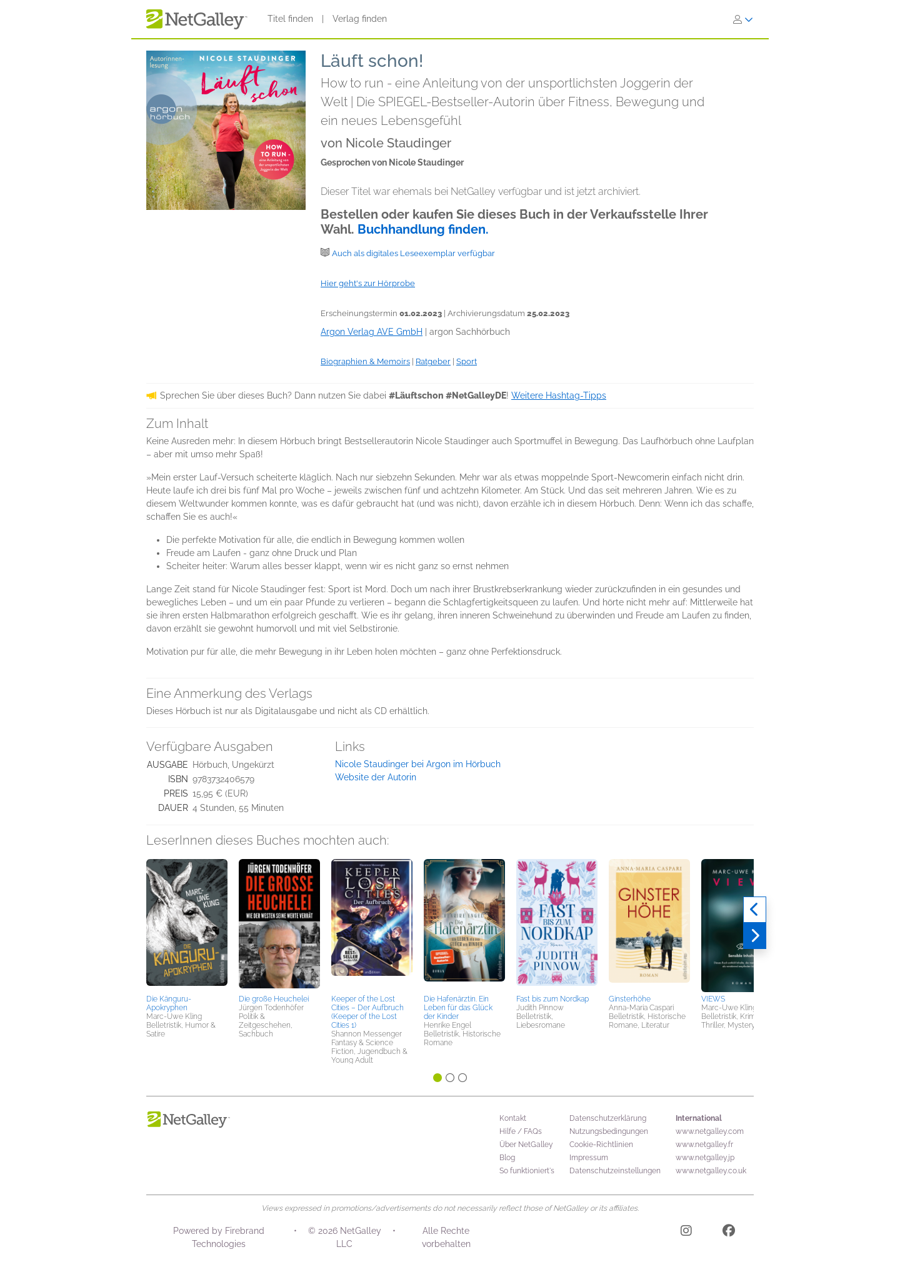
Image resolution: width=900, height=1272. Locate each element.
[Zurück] (754, 910)
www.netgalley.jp (705, 1157)
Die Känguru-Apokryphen (168, 1003)
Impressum (588, 1157)
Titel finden (290, 19)
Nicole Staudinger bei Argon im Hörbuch (418, 764)
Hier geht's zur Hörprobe (368, 283)
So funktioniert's (526, 1170)
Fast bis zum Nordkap (552, 999)
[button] (187, 924)
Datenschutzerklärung (607, 1118)
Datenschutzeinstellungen (615, 1170)
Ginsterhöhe (630, 999)
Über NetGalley (526, 1144)
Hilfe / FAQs (520, 1131)
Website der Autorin (375, 777)
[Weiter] (754, 936)
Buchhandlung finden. (423, 229)
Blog (507, 1157)
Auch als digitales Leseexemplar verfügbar (413, 253)
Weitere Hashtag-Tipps (558, 395)
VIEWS (713, 999)
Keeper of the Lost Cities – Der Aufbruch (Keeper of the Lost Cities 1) (367, 1012)
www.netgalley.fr (704, 1144)
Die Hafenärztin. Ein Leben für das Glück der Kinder (458, 1008)
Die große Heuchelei (274, 999)
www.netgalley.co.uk (711, 1170)
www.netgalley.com (710, 1131)
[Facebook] (728, 1232)
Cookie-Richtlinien (601, 1144)
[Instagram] (686, 1232)
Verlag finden (359, 19)
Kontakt (512, 1118)
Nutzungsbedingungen (608, 1131)
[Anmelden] (743, 19)
